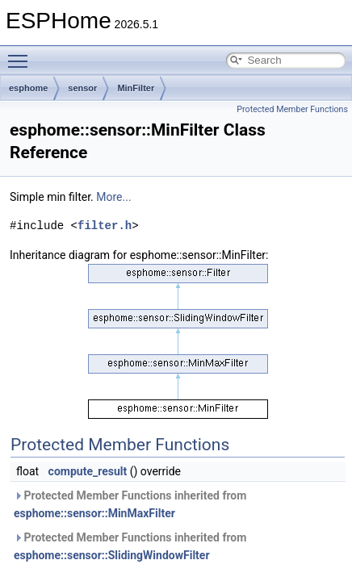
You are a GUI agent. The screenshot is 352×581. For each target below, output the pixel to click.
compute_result (88, 471)
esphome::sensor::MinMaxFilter (94, 513)
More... (113, 196)
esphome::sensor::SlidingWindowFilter (112, 555)
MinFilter (135, 88)
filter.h (105, 225)
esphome (28, 88)
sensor (82, 88)
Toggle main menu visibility (22, 54)
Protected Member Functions (292, 109)
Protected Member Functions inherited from (130, 504)
